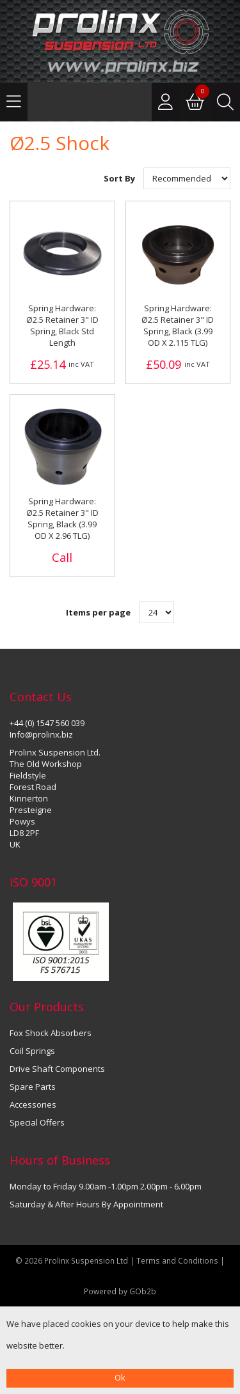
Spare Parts (33, 1086)
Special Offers (37, 1122)
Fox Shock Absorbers (51, 1033)
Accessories (33, 1104)
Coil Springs (32, 1051)
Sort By (120, 178)
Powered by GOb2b (120, 1291)
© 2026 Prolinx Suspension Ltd (71, 1260)
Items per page (98, 612)
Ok (120, 1377)
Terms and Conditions (178, 1260)
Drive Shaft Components (57, 1068)
